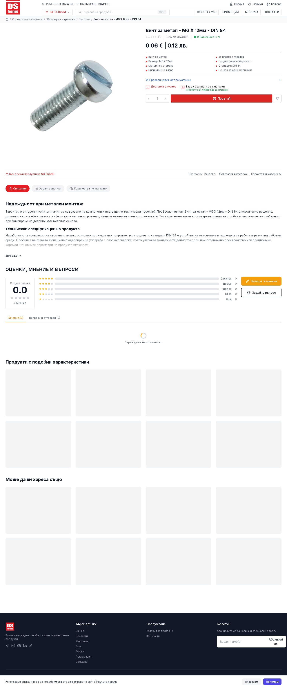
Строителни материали (27, 19)
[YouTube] (19, 645)
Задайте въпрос (261, 292)
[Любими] (255, 4)
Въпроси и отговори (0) (44, 317)
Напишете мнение (261, 281)
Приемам (272, 681)
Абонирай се (276, 642)
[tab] (18, 188)
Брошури (82, 661)
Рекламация (83, 656)
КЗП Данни (153, 636)
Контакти (271, 12)
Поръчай (221, 98)
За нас (80, 630)
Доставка (82, 641)
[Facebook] (7, 645)
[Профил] (236, 4)
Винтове (84, 19)
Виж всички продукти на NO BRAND (30, 174)
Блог (79, 646)
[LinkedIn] (25, 645)
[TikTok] (31, 645)
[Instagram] (13, 645)
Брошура (251, 12)
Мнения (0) (15, 317)
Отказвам (251, 681)
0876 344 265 (206, 12)
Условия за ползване (159, 630)
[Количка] (273, 4)
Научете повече (106, 681)
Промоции (230, 12)
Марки (80, 651)
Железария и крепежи (60, 19)
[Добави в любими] (277, 98)
